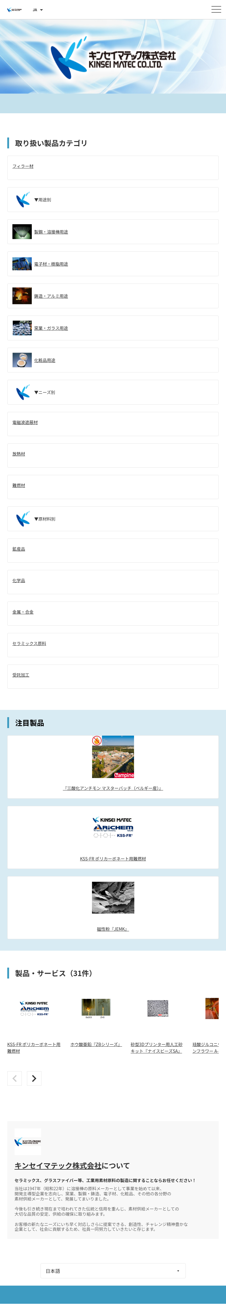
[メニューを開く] (216, 9)
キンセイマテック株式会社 (58, 1165)
